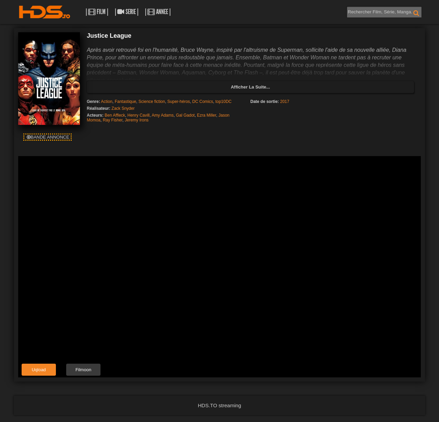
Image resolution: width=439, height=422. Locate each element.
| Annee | (157, 12)
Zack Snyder (122, 108)
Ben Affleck (115, 115)
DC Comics (202, 101)
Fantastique (125, 101)
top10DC (223, 101)
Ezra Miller (206, 115)
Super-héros (178, 101)
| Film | (97, 12)
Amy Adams (163, 115)
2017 (284, 101)
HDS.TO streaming (219, 405)
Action (106, 101)
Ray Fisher (112, 120)
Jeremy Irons (137, 120)
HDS (44, 12)
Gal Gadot (185, 115)
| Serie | (126, 12)
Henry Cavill (139, 115)
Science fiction (152, 101)
